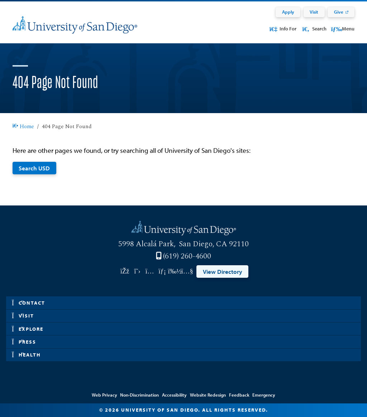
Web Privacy (104, 395)
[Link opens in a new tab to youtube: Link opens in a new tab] (187, 271)
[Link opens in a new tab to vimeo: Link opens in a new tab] (174, 271)
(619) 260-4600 (187, 256)
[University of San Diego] (75, 29)
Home (23, 126)
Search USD (34, 168)
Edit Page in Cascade (183, 385)
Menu (342, 28)
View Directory (222, 271)
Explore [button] (28, 329)
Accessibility (174, 395)
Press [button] (24, 342)
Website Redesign (208, 395)
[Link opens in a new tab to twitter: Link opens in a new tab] (137, 271)
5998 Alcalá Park (146, 244)
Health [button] (26, 354)
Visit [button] (23, 315)
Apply (288, 12)
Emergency (263, 395)
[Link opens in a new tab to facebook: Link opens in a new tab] (125, 271)
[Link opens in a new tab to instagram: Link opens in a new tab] (149, 271)
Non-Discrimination (139, 395)
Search (313, 28)
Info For (282, 28)
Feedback (239, 395)
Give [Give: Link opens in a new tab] (338, 12)
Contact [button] (29, 303)
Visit (314, 12)
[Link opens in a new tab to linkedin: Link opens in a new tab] (162, 271)
